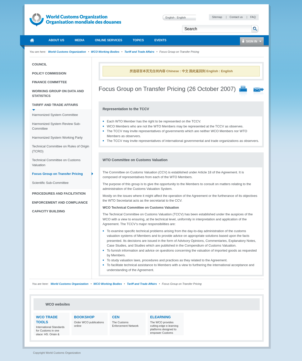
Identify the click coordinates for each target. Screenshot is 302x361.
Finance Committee (49, 82)
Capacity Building (48, 211)
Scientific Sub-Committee (50, 183)
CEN (116, 317)
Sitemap (217, 16)
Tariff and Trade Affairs (139, 51)
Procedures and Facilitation (59, 193)
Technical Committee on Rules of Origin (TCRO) (60, 148)
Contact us (236, 16)
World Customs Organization (67, 51)
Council (39, 64)
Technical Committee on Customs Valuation (56, 162)
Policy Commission (49, 73)
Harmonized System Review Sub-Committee (56, 126)
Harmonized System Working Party (57, 137)
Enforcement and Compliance (60, 202)
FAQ (253, 16)
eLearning (160, 317)
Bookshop (84, 317)
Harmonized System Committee (55, 115)
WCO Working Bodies (105, 51)
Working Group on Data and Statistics (58, 93)
